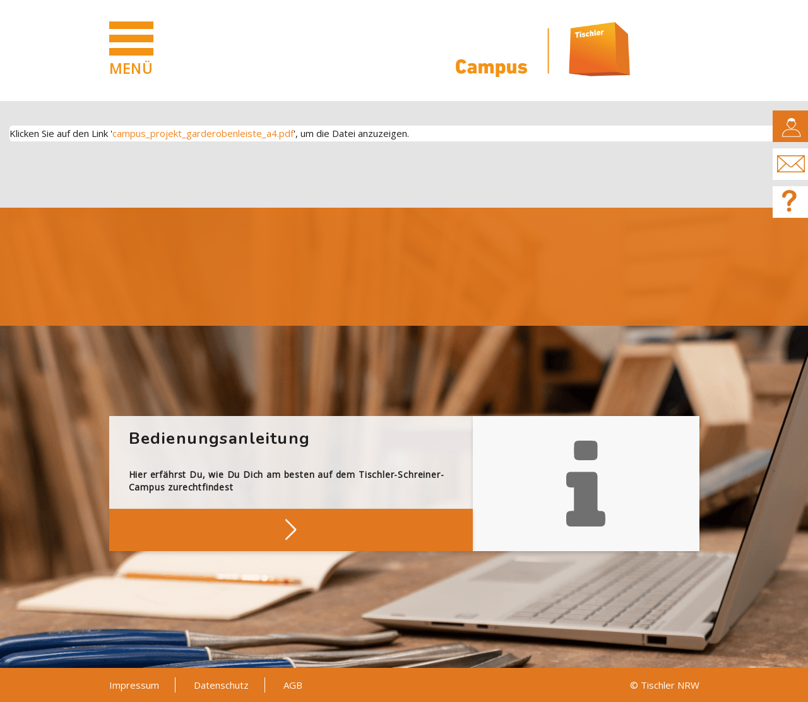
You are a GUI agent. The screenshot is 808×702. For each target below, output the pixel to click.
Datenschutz (221, 685)
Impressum (134, 685)
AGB (292, 685)
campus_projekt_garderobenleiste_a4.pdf (203, 133)
